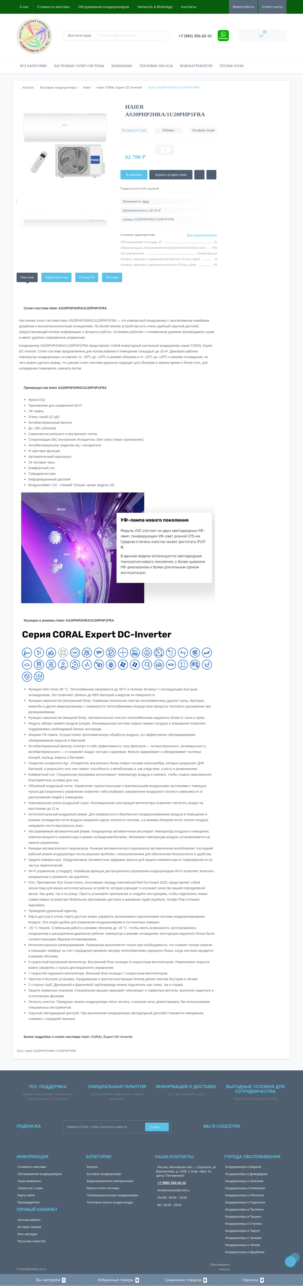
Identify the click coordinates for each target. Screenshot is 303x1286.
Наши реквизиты (29, 1181)
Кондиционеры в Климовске (245, 1188)
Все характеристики (202, 235)
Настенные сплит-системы (79, 66)
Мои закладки (27, 1234)
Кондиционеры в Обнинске (244, 1195)
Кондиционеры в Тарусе (242, 1231)
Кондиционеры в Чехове (242, 1245)
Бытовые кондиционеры (104, 1174)
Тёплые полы (231, 66)
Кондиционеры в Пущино (243, 1216)
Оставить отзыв (203, 130)
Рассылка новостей (31, 1241)
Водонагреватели (196, 66)
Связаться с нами (30, 1188)
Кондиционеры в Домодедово (246, 1174)
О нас (24, 6)
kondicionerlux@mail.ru (173, 1190)
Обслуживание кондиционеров (103, 6)
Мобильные (121, 66)
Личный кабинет (29, 1220)
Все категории (33, 66)
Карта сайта (26, 1195)
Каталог (92, 1167)
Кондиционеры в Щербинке (244, 1252)
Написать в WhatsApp (155, 6)
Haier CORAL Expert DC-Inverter (107, 1037)
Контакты (188, 6)
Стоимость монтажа (53, 6)
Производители (29, 1202)
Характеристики (56, 277)
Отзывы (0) (87, 277)
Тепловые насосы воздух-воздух (110, 1202)
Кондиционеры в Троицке (243, 1238)
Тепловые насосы (156, 66)
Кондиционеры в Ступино (243, 1223)
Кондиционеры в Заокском (244, 1181)
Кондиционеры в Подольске (245, 1202)
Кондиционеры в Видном (243, 1167)
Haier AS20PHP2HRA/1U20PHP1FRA (50, 1051)
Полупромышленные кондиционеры (112, 1195)
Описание (27, 277)
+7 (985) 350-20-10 (171, 1183)
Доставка (112, 277)
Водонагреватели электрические (110, 1181)
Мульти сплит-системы (103, 1188)
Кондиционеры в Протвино (244, 1209)
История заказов (29, 1227)
